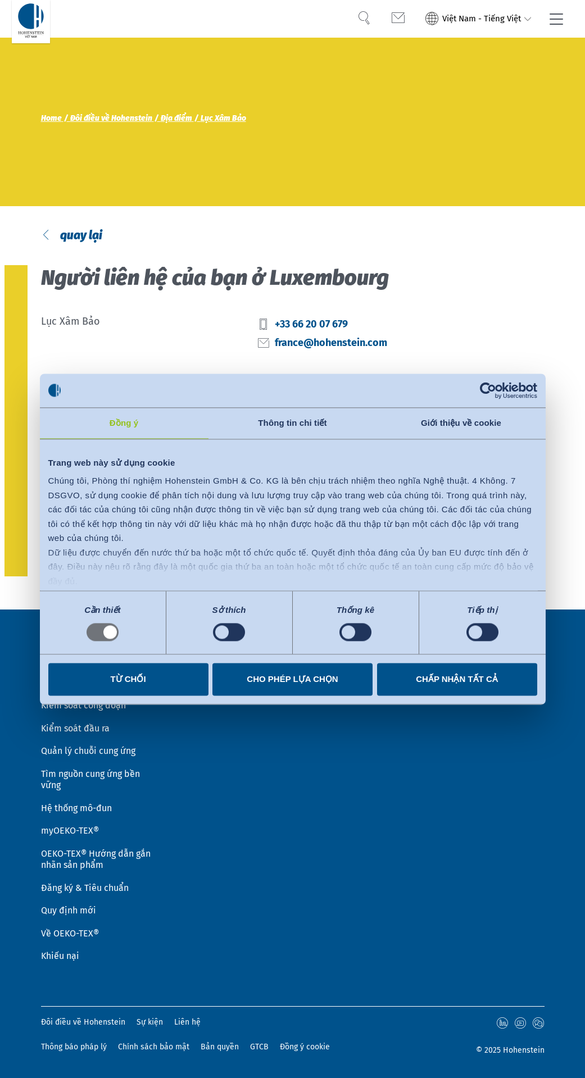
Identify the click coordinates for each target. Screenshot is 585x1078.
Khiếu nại (60, 955)
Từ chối (128, 679)
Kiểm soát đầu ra (75, 726)
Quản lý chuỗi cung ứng (88, 749)
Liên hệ (187, 1022)
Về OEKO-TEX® (70, 932)
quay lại (80, 236)
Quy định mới (68, 909)
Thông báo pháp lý (74, 1047)
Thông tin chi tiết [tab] (292, 422)
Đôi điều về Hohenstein (83, 1022)
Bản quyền (220, 1047)
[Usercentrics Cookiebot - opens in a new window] (488, 390)
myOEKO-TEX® (70, 829)
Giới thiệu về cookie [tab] (461, 422)
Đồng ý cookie (305, 1047)
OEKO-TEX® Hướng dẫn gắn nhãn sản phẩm (96, 858)
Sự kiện (150, 1022)
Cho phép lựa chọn (292, 679)
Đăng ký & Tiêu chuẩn (85, 886)
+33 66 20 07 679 (311, 326)
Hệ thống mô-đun (76, 806)
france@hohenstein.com (331, 344)
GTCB (259, 1047)
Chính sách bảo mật (153, 1047)
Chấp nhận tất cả (457, 679)
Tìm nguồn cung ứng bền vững (90, 778)
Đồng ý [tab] (124, 422)
